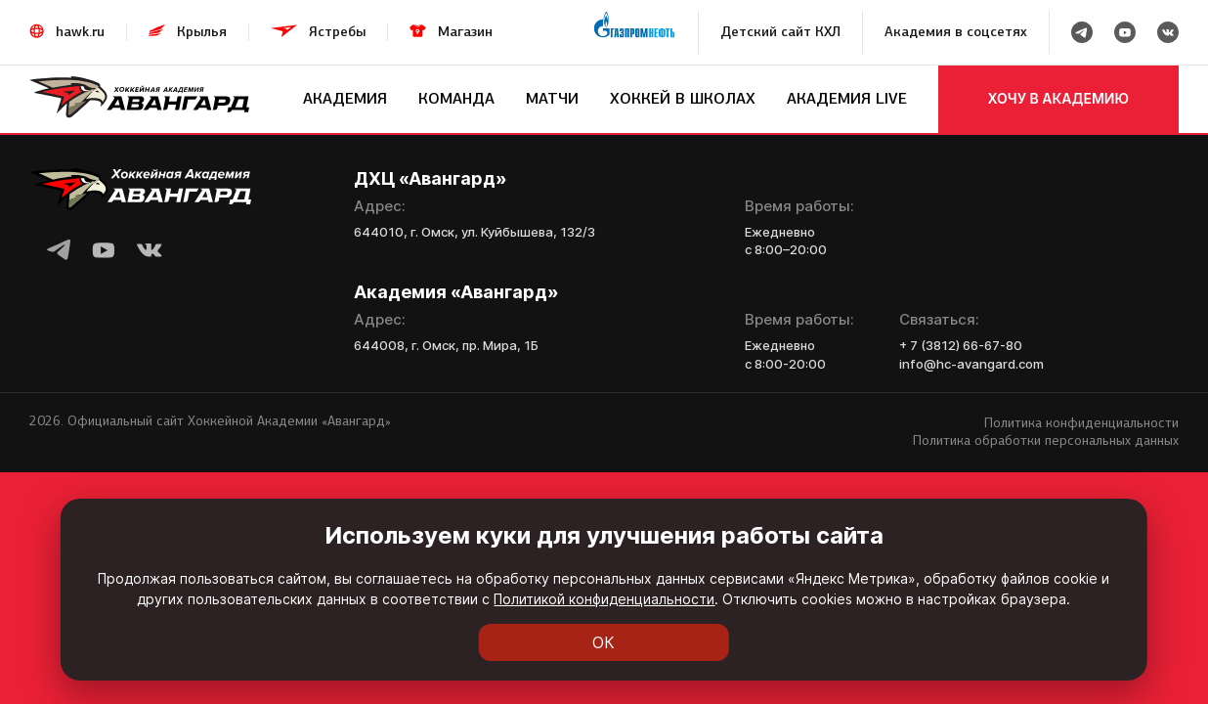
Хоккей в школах (682, 98)
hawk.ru (80, 31)
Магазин (465, 31)
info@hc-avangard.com (971, 364)
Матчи (552, 98)
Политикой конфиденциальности (604, 599)
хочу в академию (1058, 98)
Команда (456, 98)
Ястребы (337, 31)
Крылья (202, 31)
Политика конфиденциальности (1081, 423)
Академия (345, 98)
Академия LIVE (847, 98)
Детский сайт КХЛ (780, 31)
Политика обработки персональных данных (1046, 440)
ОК (603, 642)
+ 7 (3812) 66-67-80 (960, 345)
